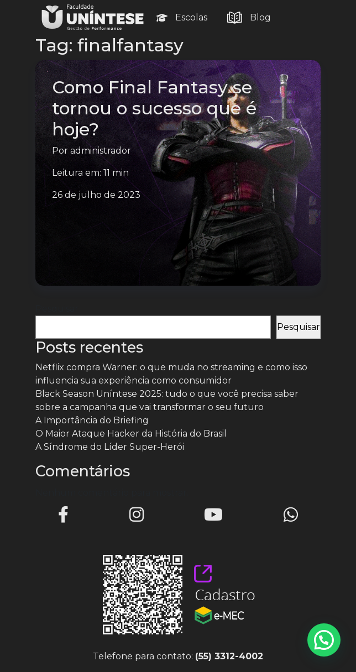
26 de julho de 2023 (96, 195)
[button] (324, 640)
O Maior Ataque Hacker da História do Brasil (131, 433)
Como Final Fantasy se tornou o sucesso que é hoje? (154, 108)
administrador (100, 150)
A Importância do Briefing (92, 420)
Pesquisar (56, 308)
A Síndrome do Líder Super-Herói (109, 447)
